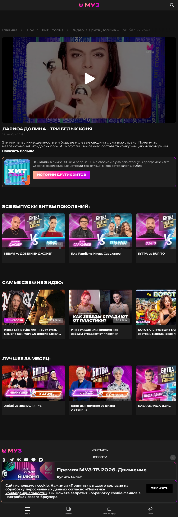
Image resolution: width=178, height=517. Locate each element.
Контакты (100, 450)
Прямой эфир (109, 511)
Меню (27, 511)
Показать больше (18, 151)
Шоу (29, 30)
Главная (10, 30)
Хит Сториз (53, 30)
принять (159, 488)
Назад (150, 511)
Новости (68, 511)
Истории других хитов (61, 174)
